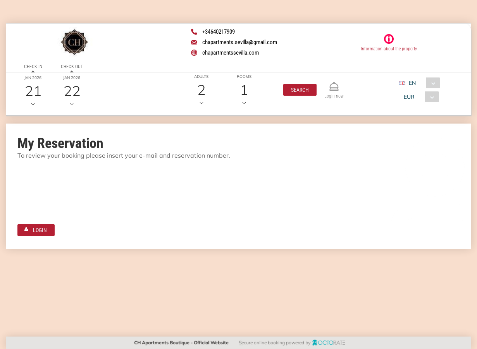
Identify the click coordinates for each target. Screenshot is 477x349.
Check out (71, 66)
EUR (409, 96)
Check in (33, 66)
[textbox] (63, 177)
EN (412, 82)
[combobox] (422, 83)
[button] (300, 90)
